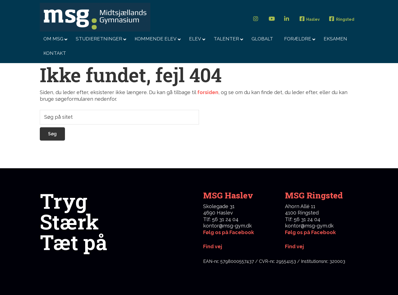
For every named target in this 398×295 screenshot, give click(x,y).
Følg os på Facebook (228, 232)
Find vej (294, 246)
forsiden (207, 92)
